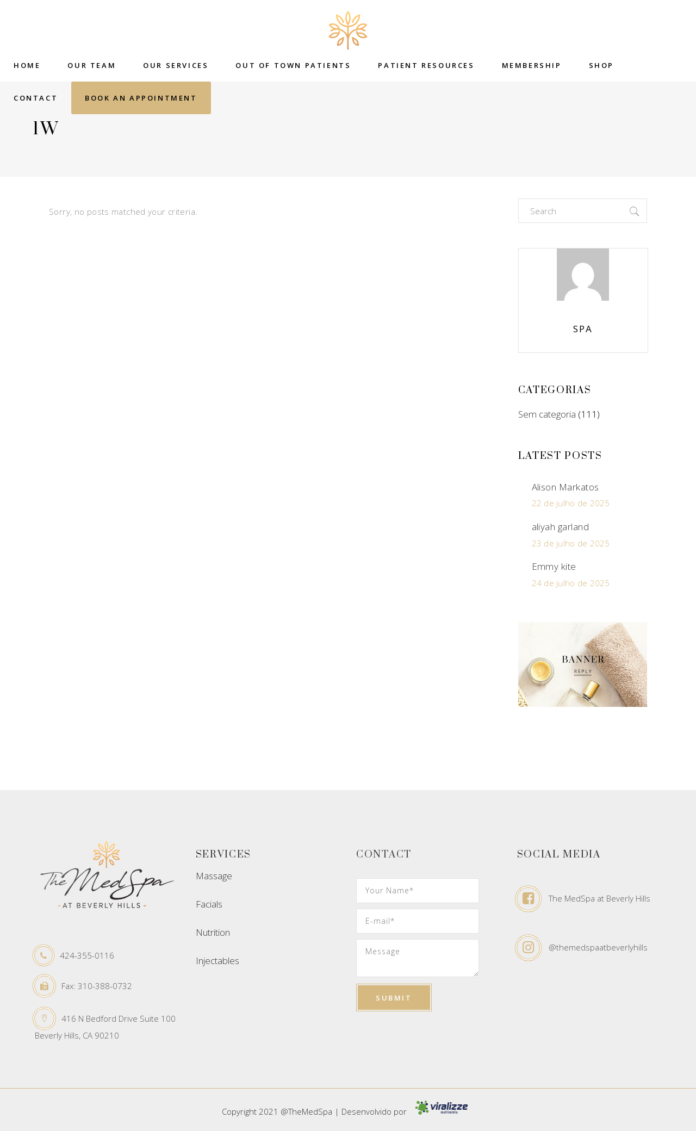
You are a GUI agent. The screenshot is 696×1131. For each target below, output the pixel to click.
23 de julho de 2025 (571, 543)
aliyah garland (560, 526)
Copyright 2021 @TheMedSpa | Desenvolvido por (348, 1111)
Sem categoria (547, 414)
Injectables (217, 960)
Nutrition (213, 932)
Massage (214, 875)
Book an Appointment (141, 98)
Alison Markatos (565, 487)
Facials (209, 904)
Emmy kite (554, 566)
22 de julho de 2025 (571, 503)
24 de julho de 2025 (571, 582)
